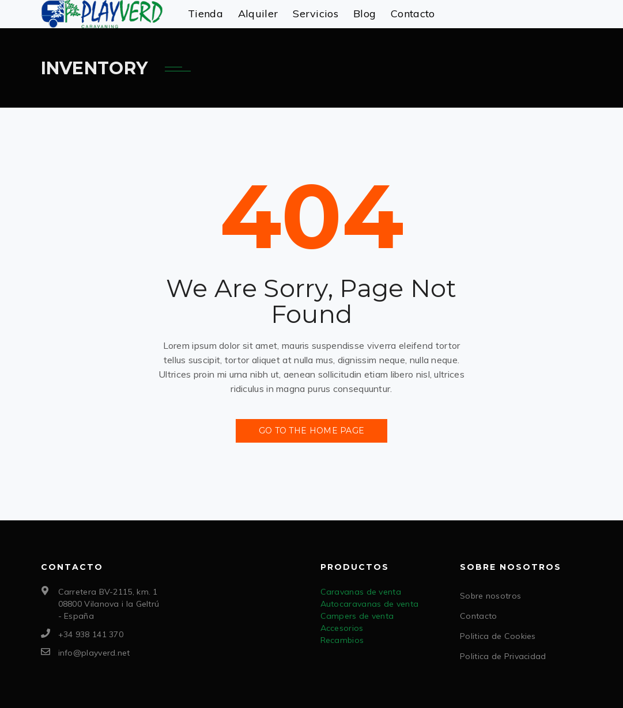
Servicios (315, 13)
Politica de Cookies (498, 636)
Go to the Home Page (312, 430)
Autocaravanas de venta (369, 604)
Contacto (413, 13)
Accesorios (342, 628)
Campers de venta (357, 616)
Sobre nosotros (490, 596)
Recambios (342, 640)
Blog (364, 13)
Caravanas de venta (360, 592)
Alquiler (258, 13)
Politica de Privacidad (503, 656)
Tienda (205, 13)
